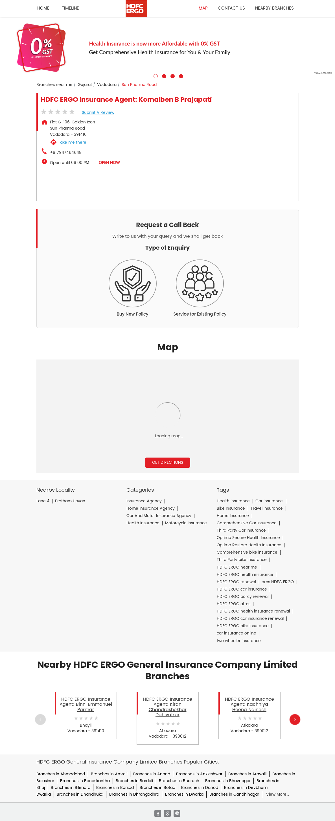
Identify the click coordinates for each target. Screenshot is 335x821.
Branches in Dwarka (184, 794)
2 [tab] (163, 75)
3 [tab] (171, 75)
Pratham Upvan (70, 501)
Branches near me (54, 85)
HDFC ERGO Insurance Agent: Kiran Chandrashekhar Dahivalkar (167, 707)
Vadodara (107, 85)
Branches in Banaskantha (85, 781)
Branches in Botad (157, 787)
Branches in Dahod (199, 787)
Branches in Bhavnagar (228, 781)
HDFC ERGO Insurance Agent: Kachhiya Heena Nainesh (249, 704)
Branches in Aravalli (247, 774)
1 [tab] (155, 75)
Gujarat (85, 85)
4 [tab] (180, 75)
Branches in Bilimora (70, 787)
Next (294, 719)
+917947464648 (66, 153)
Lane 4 (42, 501)
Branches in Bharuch (179, 781)
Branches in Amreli (109, 774)
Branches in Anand (151, 774)
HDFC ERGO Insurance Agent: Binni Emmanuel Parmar (86, 704)
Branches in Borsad (115, 787)
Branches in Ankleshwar (199, 774)
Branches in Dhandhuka (80, 794)
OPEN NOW (109, 162)
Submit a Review (98, 112)
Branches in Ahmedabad (60, 774)
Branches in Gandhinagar (234, 794)
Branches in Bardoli (134, 781)
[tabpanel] (167, 47)
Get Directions (167, 462)
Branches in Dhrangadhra (134, 794)
